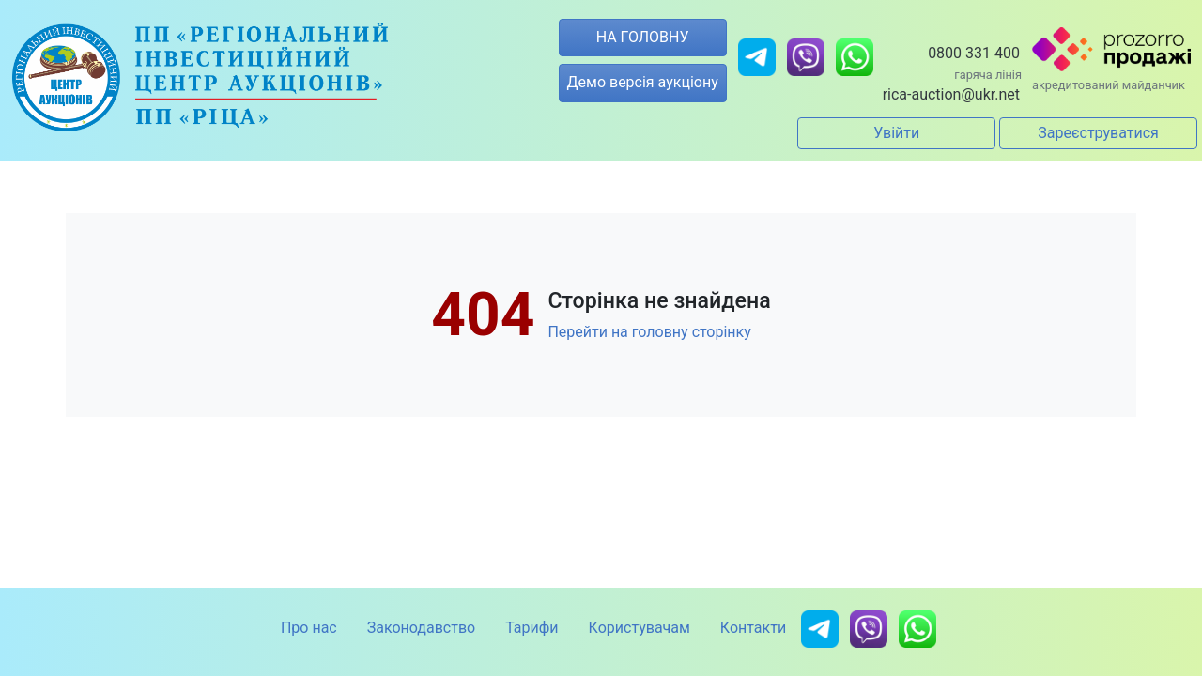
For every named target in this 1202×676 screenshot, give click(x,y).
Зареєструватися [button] (1098, 133)
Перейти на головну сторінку (648, 332)
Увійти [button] (896, 133)
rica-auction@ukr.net (951, 94)
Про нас (309, 628)
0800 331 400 (974, 53)
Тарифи (531, 628)
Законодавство (421, 628)
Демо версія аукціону (642, 82)
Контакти (753, 628)
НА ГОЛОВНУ (642, 37)
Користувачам (639, 628)
